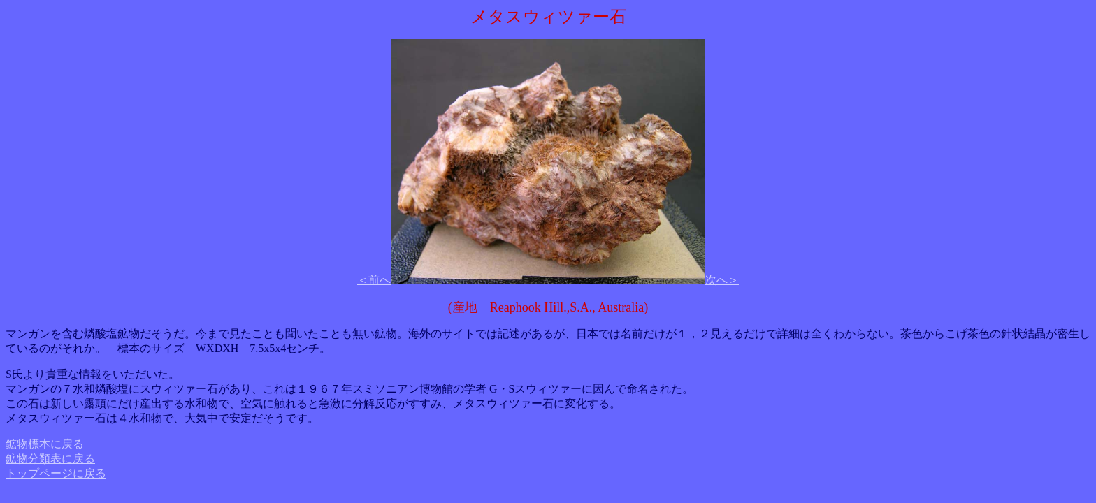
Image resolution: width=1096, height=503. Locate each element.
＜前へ (374, 280)
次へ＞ (722, 280)
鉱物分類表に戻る (50, 459)
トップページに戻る (56, 473)
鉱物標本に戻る (45, 444)
